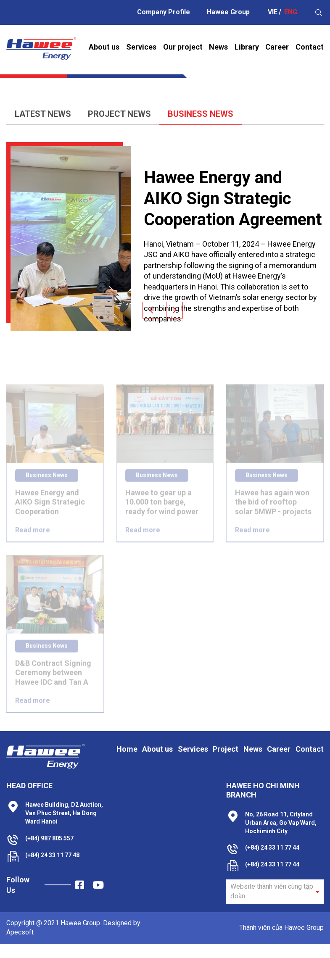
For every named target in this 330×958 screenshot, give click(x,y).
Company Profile (163, 12)
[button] (151, 310)
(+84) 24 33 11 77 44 (272, 847)
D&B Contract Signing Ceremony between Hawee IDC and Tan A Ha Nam (53, 681)
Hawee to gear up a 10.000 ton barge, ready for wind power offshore (161, 510)
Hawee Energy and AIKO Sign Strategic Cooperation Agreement (233, 198)
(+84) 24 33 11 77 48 (52, 855)
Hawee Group (228, 12)
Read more (32, 538)
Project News (105, 114)
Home (152, 74)
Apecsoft (20, 932)
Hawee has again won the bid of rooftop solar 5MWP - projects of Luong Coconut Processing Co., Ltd (273, 510)
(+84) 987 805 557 (49, 838)
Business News (187, 114)
